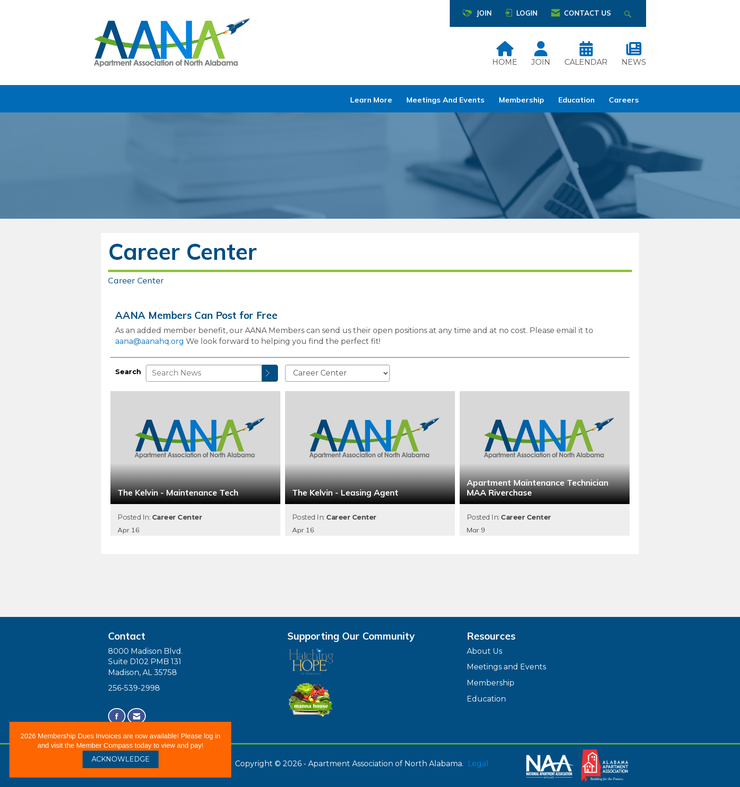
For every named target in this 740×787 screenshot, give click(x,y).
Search (128, 372)
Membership (521, 99)
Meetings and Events (445, 99)
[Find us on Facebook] (117, 716)
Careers (624, 99)
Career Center (177, 517)
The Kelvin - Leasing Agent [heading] (345, 492)
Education (576, 99)
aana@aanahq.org (149, 341)
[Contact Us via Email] (136, 716)
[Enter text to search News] (204, 373)
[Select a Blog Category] (337, 373)
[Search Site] (629, 13)
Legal (478, 763)
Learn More (371, 99)
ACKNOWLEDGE (121, 759)
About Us (484, 651)
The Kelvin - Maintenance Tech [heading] (178, 492)
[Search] (270, 373)
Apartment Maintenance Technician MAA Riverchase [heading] (537, 487)
